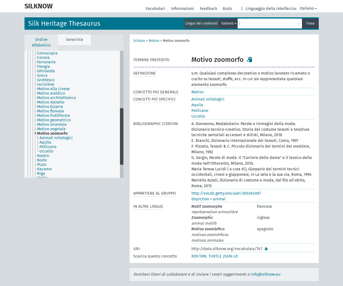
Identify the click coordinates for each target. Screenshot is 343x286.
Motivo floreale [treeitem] (50, 111)
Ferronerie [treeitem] (46, 62)
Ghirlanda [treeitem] (46, 71)
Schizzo (139, 41)
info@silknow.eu (265, 274)
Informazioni (183, 8)
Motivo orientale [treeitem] (52, 124)
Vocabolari (156, 8)
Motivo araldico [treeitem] (51, 93)
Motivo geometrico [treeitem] (54, 120)
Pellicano (199, 110)
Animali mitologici (208, 99)
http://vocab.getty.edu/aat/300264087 (226, 193)
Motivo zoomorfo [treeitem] (52, 133)
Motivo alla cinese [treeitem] (53, 89)
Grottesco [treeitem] (45, 80)
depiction (200, 199)
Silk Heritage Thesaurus (64, 23)
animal (219, 199)
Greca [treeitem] (42, 75)
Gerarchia (74, 39)
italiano (308, 8)
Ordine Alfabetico (41, 42)
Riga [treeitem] (41, 173)
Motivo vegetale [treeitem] (51, 129)
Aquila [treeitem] (45, 142)
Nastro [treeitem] (43, 156)
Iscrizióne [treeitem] (45, 84)
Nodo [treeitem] (42, 160)
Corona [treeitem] (43, 57)
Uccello (198, 116)
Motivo (154, 41)
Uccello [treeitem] (46, 151)
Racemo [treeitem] (44, 169)
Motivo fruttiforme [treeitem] (53, 115)
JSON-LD (230, 256)
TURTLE (215, 256)
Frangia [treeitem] (43, 66)
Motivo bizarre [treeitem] (50, 106)
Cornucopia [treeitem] (47, 53)
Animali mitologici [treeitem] (56, 138)
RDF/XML (199, 256)
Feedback (209, 8)
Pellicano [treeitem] (48, 147)
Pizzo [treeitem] (41, 164)
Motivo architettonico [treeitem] (56, 98)
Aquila (197, 105)
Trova (310, 23)
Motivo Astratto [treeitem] (50, 102)
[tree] (73, 114)
